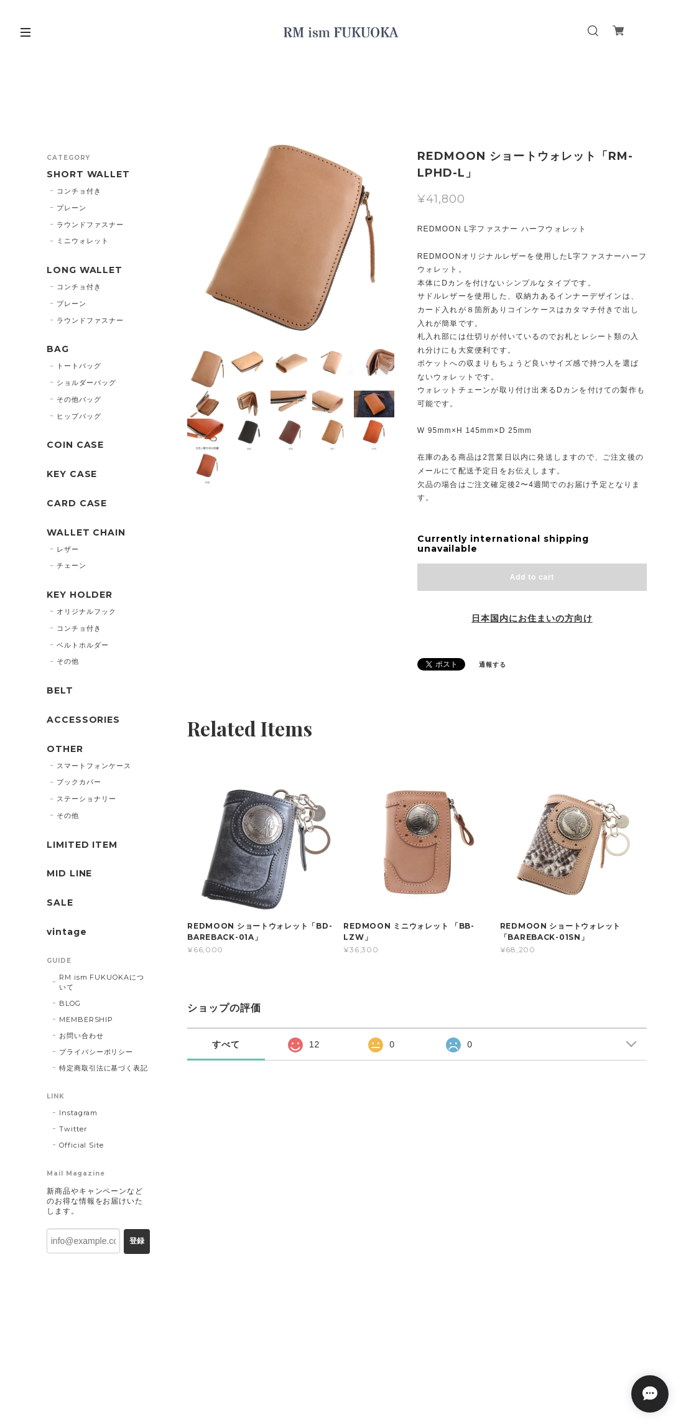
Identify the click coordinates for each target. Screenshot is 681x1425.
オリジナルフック (86, 611)
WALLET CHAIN (86, 532)
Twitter (73, 1129)
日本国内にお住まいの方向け (531, 618)
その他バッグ (79, 399)
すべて (226, 1044)
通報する (492, 665)
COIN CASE (75, 445)
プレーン (71, 207)
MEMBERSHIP (86, 1019)
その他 (68, 661)
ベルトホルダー (83, 645)
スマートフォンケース (94, 765)
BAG (58, 349)
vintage (67, 932)
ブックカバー (79, 781)
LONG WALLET (85, 270)
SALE (60, 903)
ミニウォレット (83, 240)
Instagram (78, 1112)
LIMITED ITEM (82, 845)
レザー (68, 549)
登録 (136, 1241)
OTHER (65, 749)
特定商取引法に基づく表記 (104, 1068)
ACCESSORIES (84, 720)
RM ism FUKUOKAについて (101, 982)
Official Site (81, 1145)
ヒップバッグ (79, 416)
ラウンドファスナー (90, 224)
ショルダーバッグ (86, 382)
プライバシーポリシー (96, 1051)
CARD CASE (77, 503)
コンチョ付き (79, 191)
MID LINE (70, 873)
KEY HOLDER (80, 595)
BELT (60, 690)
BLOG (70, 1003)
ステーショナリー (86, 798)
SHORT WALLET (89, 174)
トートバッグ (79, 365)
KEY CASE (72, 474)
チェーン (71, 565)
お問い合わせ (81, 1035)
